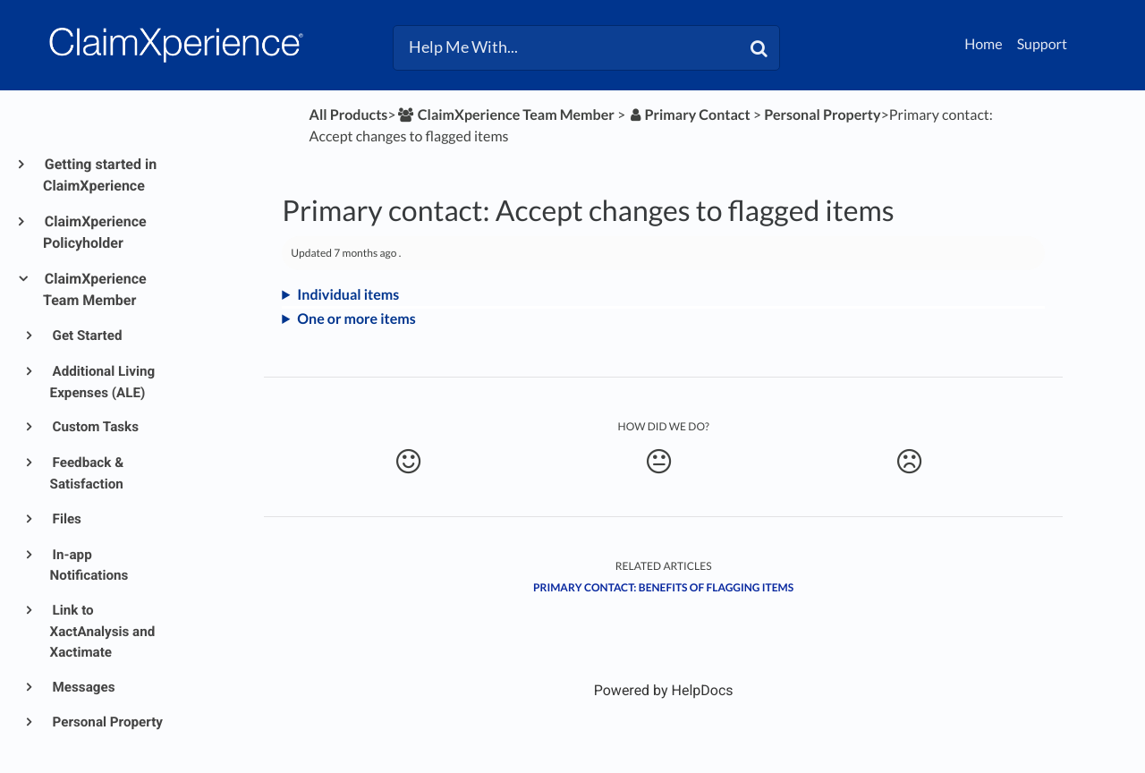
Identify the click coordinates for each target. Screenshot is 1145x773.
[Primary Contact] (689, 114)
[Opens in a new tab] (664, 690)
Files (65, 519)
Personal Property (106, 722)
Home (983, 44)
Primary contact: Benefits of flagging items (663, 587)
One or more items (356, 318)
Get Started (86, 335)
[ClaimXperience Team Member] (505, 114)
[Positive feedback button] (407, 461)
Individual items (348, 294)
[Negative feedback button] (909, 461)
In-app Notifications (89, 565)
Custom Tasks (94, 427)
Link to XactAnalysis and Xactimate (103, 631)
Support (1042, 44)
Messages (82, 687)
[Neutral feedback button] (659, 461)
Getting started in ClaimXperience (100, 175)
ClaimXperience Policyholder (95, 232)
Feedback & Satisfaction (87, 473)
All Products (349, 114)
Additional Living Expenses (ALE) (103, 382)
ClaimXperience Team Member (95, 289)
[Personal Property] (822, 114)
